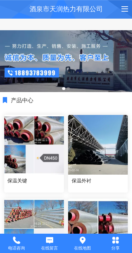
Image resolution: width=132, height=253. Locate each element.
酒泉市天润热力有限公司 (66, 9)
